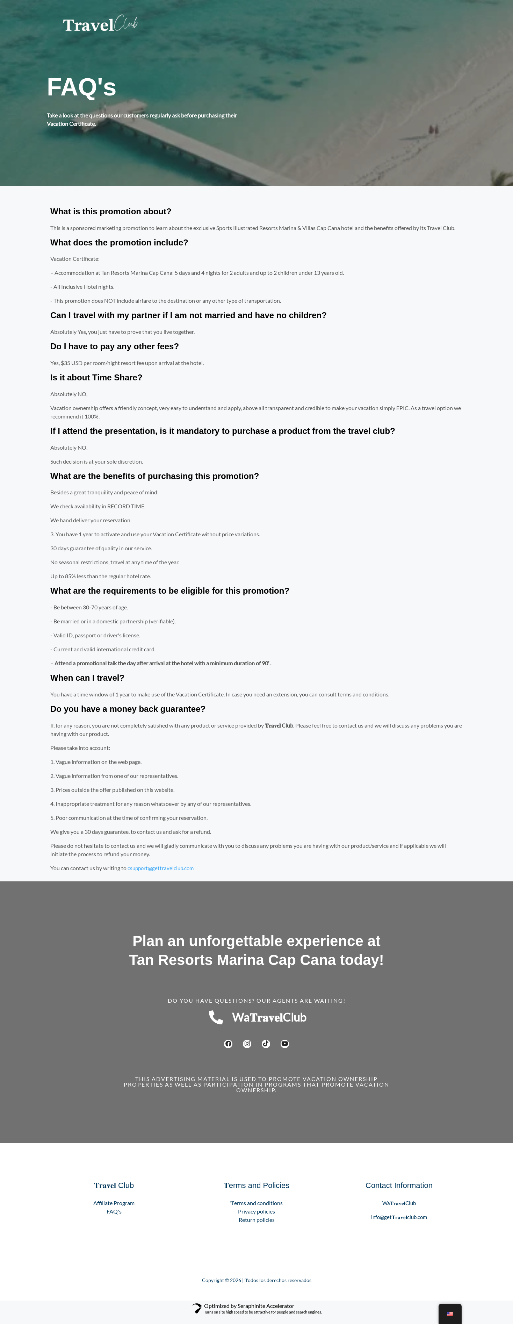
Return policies (257, 1226)
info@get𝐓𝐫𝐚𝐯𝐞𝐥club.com (399, 1223)
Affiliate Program (114, 1209)
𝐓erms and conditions (256, 1209)
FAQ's (114, 1218)
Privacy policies (256, 1218)
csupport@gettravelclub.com (162, 868)
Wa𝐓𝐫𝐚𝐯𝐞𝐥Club (399, 1209)
